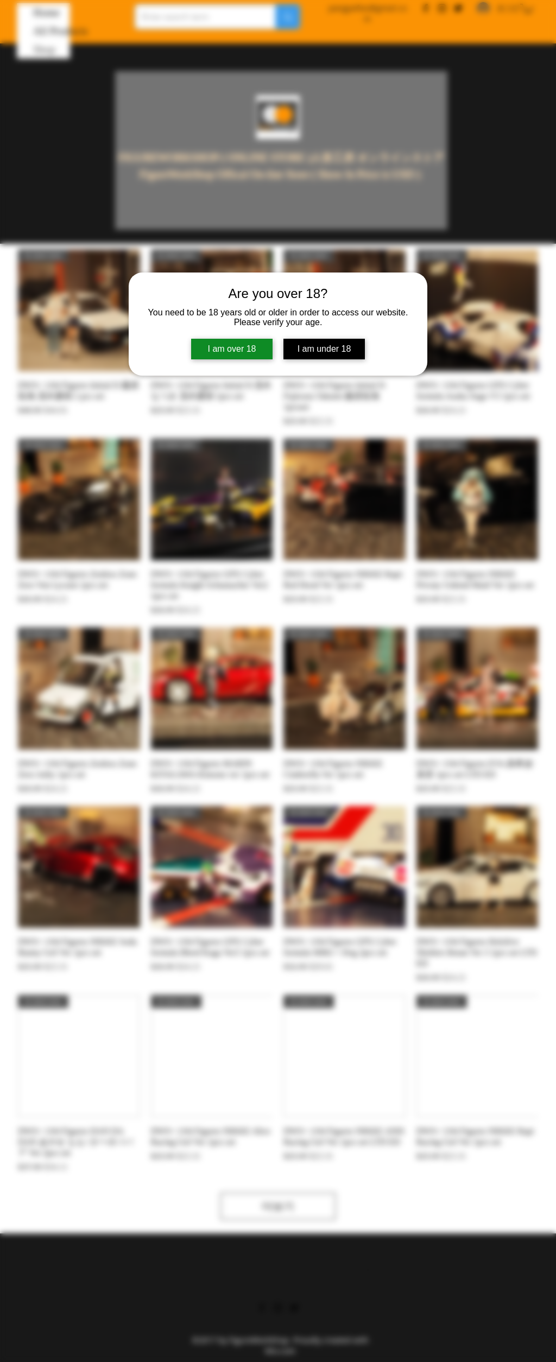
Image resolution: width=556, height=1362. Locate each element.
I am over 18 (232, 348)
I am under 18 (324, 348)
